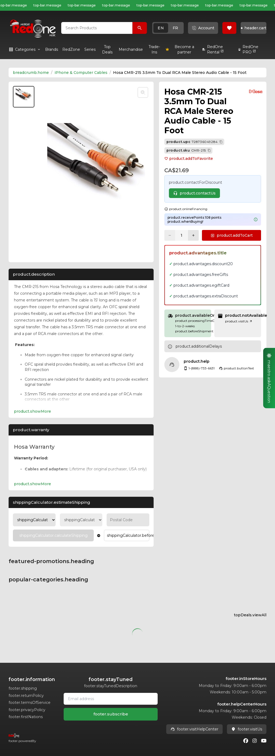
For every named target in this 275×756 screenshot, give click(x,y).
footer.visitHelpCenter (194, 729)
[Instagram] (254, 740)
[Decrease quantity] (169, 235)
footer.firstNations (26, 716)
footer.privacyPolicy (27, 709)
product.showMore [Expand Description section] (32, 411)
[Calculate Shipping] (53, 535)
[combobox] (96, 28)
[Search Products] (139, 28)
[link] (51, 49)
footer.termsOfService (29, 702)
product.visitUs (238, 321)
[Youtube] (263, 740)
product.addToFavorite (188, 158)
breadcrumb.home (31, 72)
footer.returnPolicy (26, 695)
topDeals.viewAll (250, 615)
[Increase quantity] (193, 235)
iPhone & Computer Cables (81, 72)
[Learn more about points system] (256, 219)
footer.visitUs (246, 729)
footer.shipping (23, 688)
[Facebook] (245, 740)
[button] (168, 28)
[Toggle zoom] (143, 92)
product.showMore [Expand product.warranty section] (32, 483)
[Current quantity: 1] (181, 235)
